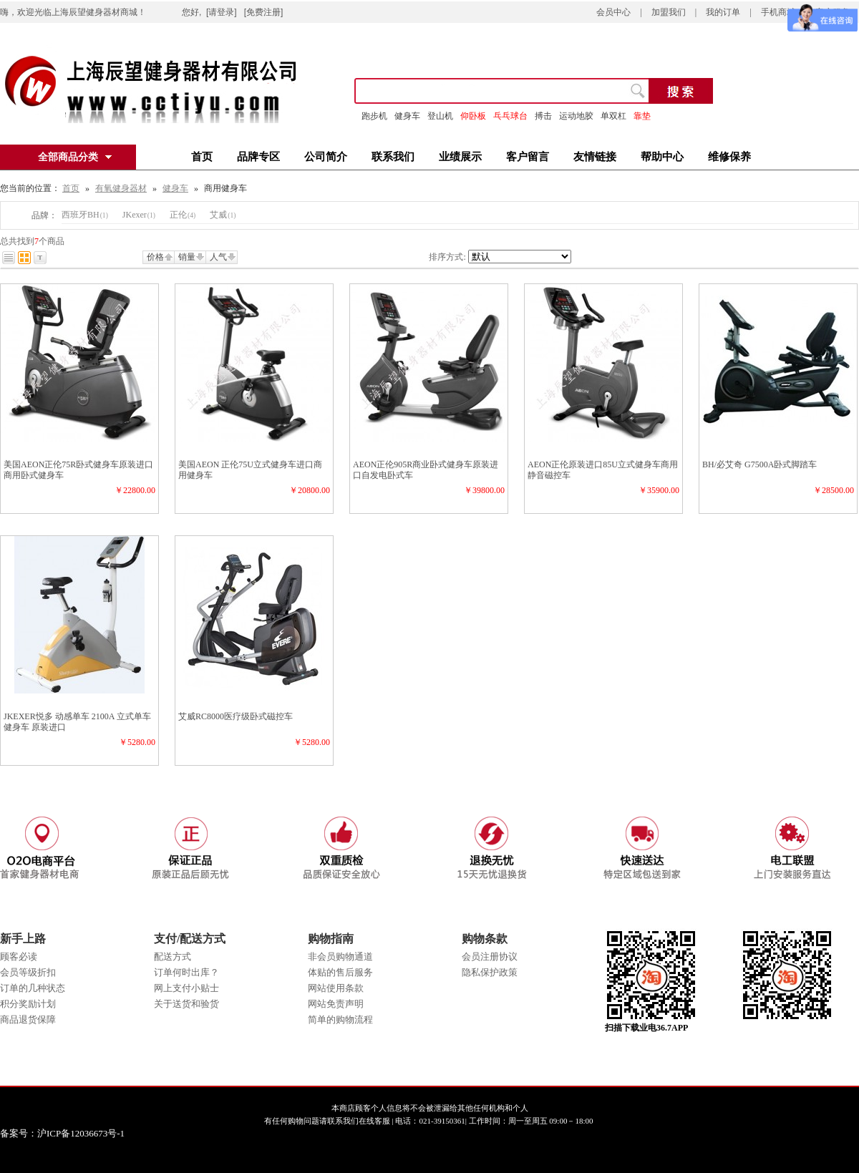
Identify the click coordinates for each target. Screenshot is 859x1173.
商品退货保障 (28, 1019)
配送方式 (172, 956)
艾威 (223, 215)
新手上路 (23, 939)
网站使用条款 (336, 988)
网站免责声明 (336, 1003)
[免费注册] (263, 12)
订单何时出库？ (186, 972)
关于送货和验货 (186, 1003)
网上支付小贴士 (186, 988)
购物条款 (485, 939)
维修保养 (729, 156)
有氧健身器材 (121, 188)
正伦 (182, 215)
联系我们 (393, 156)
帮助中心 (662, 156)
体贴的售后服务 (340, 972)
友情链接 (594, 156)
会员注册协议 (490, 956)
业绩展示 (460, 156)
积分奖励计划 (28, 1003)
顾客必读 (18, 956)
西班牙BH (85, 215)
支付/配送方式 (189, 939)
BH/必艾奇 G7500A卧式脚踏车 (759, 464)
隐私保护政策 (490, 972)
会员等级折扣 (28, 972)
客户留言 (527, 156)
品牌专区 (258, 156)
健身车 (407, 116)
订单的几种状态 (32, 988)
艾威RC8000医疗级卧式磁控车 (235, 716)
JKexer (138, 215)
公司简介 (325, 156)
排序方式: (447, 257)
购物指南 (331, 939)
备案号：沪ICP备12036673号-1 (72, 1133)
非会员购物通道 (340, 956)
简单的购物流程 (340, 1019)
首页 (202, 156)
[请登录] (221, 12)
